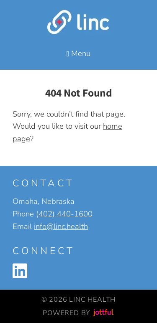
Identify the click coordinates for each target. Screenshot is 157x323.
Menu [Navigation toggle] (79, 53)
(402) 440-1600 (64, 214)
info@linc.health (61, 226)
